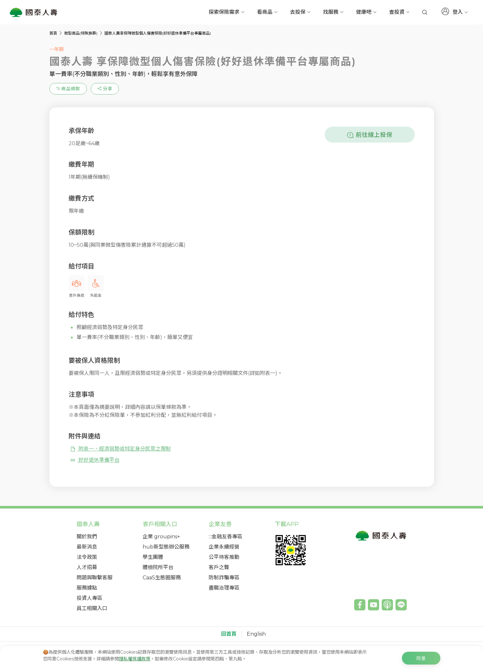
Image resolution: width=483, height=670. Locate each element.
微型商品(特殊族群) (81, 33)
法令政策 (87, 557)
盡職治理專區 (224, 588)
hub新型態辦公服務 (166, 547)
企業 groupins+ (161, 537)
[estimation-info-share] (105, 89)
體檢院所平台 (158, 567)
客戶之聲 (219, 567)
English (256, 634)
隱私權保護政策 (134, 659)
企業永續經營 (224, 547)
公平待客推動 (224, 557)
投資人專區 (89, 598)
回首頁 (229, 634)
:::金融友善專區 (225, 537)
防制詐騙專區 (224, 578)
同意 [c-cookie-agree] (421, 658)
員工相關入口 (92, 608)
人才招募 (87, 567)
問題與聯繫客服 (94, 578)
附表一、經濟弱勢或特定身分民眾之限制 (120, 449)
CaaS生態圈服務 (162, 578)
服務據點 (87, 588)
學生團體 (153, 557)
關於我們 (87, 537)
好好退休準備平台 (94, 460)
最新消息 (87, 547)
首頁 (53, 33)
